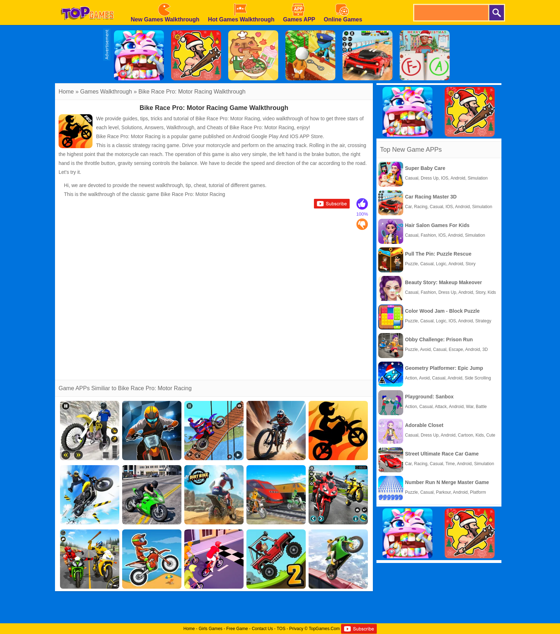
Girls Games (210, 628)
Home (66, 92)
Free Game (237, 628)
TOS (281, 628)
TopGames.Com (324, 628)
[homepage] (87, 2)
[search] (450, 13)
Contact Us (262, 628)
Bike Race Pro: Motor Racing (175, 92)
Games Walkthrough (106, 92)
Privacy (296, 628)
